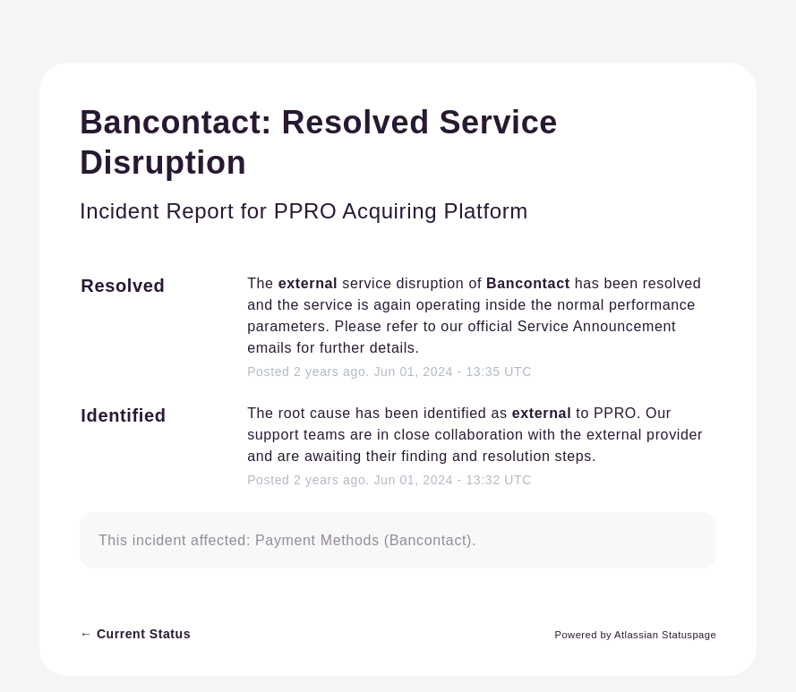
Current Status (135, 634)
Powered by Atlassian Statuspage (636, 634)
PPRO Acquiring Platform (401, 211)
